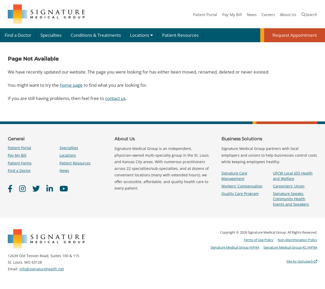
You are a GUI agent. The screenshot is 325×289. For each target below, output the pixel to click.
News (252, 14)
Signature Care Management (234, 176)
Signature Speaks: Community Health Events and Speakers (291, 198)
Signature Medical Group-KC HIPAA (290, 247)
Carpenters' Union (289, 186)
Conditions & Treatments (96, 35)
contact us (115, 98)
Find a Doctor (18, 35)
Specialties (51, 35)
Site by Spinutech (301, 261)
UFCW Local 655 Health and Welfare (293, 176)
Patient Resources (180, 35)
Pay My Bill (232, 14)
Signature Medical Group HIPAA (235, 247)
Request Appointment (294, 35)
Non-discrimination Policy (297, 239)
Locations (141, 35)
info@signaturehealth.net (41, 268)
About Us (288, 14)
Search (309, 14)
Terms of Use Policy (258, 239)
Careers (268, 14)
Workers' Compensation (242, 186)
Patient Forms (20, 163)
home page (71, 85)
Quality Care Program (240, 193)
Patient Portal (205, 14)
